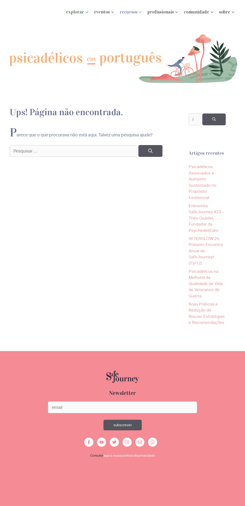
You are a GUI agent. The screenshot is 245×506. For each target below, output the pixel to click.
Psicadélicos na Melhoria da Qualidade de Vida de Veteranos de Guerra (206, 283)
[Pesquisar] (150, 151)
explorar (77, 12)
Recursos (131, 12)
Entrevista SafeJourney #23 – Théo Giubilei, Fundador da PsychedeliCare (206, 218)
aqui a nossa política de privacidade (129, 455)
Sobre (227, 12)
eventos (104, 12)
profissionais (163, 12)
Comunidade (199, 12)
